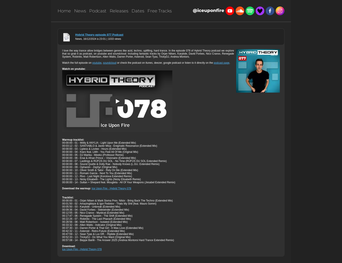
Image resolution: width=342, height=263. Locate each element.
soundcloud (109, 62)
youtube (97, 62)
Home (64, 10)
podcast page (221, 62)
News (80, 10)
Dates (138, 10)
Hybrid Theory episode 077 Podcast (99, 34)
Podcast (97, 10)
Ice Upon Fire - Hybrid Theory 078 (111, 188)
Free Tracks (159, 10)
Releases (119, 10)
